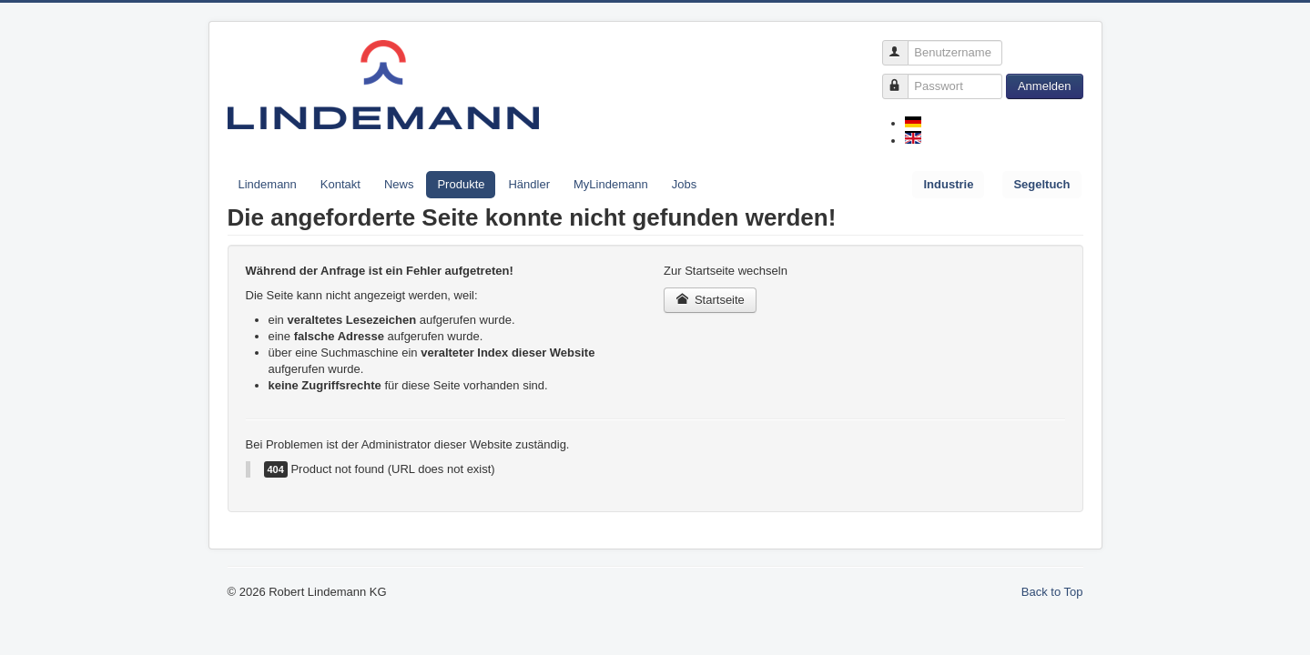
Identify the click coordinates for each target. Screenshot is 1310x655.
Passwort (903, 78)
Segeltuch (1041, 184)
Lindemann (268, 184)
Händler (529, 184)
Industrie (948, 184)
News (399, 184)
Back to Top (1052, 592)
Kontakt (340, 184)
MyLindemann (611, 184)
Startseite (710, 300)
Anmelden (1044, 86)
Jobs (684, 184)
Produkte (460, 184)
